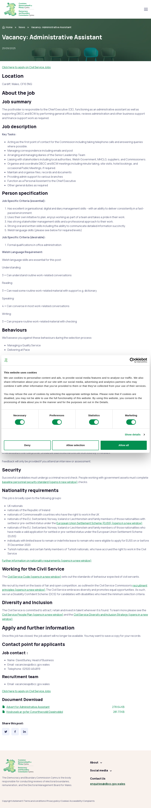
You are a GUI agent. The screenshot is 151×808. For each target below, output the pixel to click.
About (94, 762)
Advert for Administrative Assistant (28, 707)
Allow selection (75, 445)
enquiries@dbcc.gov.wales (107, 784)
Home (7, 27)
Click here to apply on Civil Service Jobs (26, 67)
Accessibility (76, 801)
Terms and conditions (34, 801)
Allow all (123, 445)
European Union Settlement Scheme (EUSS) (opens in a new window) (99, 523)
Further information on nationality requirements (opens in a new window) (46, 560)
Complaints (89, 801)
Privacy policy (53, 801)
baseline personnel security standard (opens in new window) (40, 482)
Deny (27, 445)
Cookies (65, 801)
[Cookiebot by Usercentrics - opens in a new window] (132, 360)
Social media (99, 770)
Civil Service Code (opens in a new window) (34, 577)
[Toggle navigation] (145, 9)
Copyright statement (12, 801)
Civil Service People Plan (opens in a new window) (32, 614)
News (22, 27)
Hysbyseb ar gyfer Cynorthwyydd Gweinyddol (34, 712)
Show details (133, 434)
